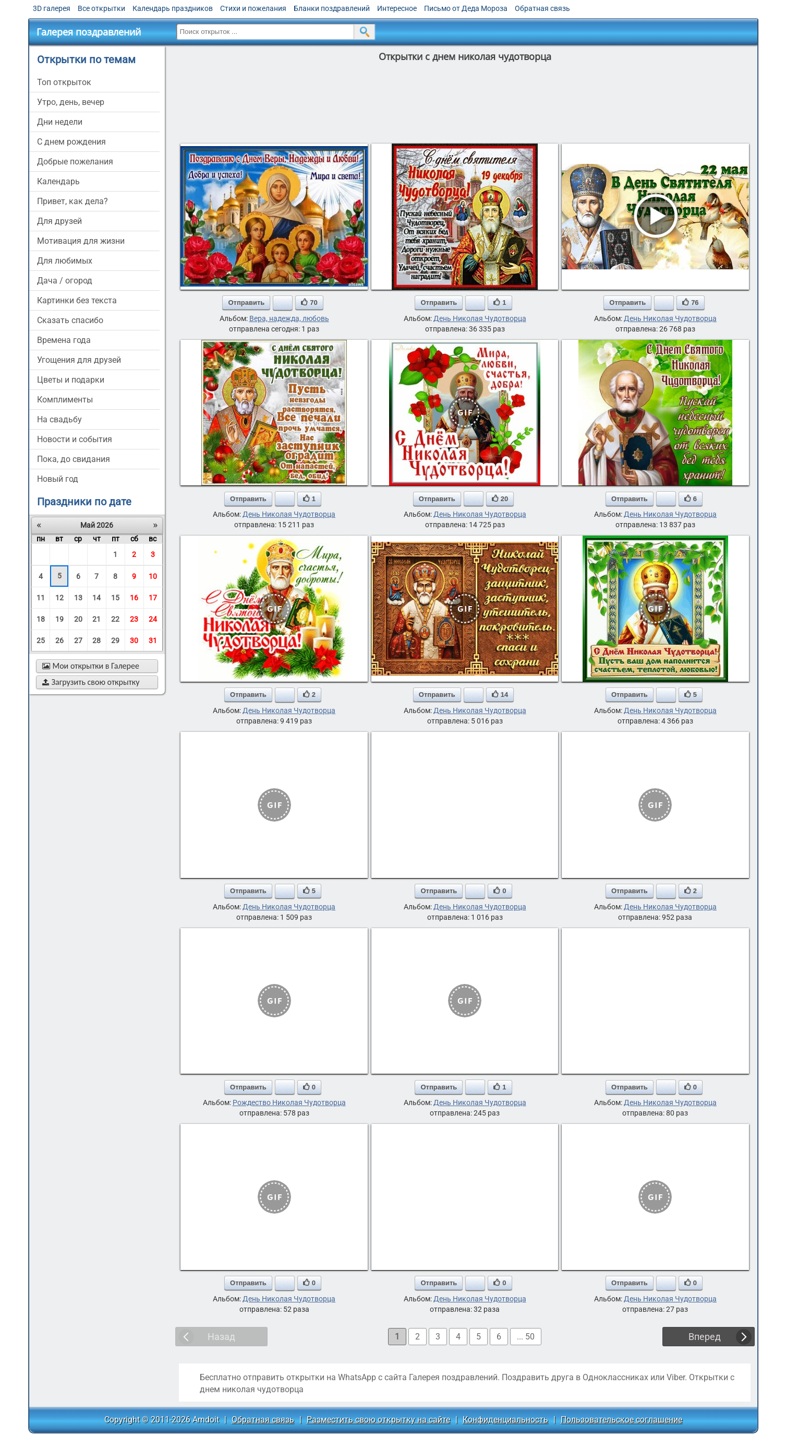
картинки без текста (77, 300)
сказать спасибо (70, 320)
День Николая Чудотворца (479, 318)
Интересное (397, 8)
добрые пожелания (75, 162)
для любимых (64, 261)
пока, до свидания (73, 459)
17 (153, 598)
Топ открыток (64, 82)
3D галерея (51, 8)
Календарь (58, 181)
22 (115, 619)
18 (41, 619)
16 (134, 598)
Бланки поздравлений (332, 8)
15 (115, 598)
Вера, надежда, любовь (289, 318)
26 (59, 640)
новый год (57, 479)
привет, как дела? (72, 201)
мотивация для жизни (81, 241)
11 (41, 598)
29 (115, 640)
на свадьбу (59, 419)
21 (96, 619)
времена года (64, 340)
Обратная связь (542, 8)
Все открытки (101, 8)
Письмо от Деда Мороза (465, 8)
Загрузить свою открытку (91, 682)
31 (153, 640)
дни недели (59, 122)
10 (153, 576)
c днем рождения (71, 142)
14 (96, 598)
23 (134, 619)
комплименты (65, 400)
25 (41, 640)
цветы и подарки (70, 380)
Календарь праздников (172, 8)
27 (78, 640)
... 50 (526, 1337)
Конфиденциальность (505, 1420)
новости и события (74, 439)
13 (78, 598)
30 (134, 640)
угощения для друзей (79, 360)
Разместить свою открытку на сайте (378, 1420)
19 (59, 619)
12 (59, 598)
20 (78, 619)
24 (153, 619)
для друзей (59, 221)
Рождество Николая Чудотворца (289, 1102)
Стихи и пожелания (253, 8)
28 (96, 640)
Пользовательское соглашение (621, 1420)
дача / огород (64, 281)
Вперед (704, 1336)
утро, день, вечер (70, 102)
